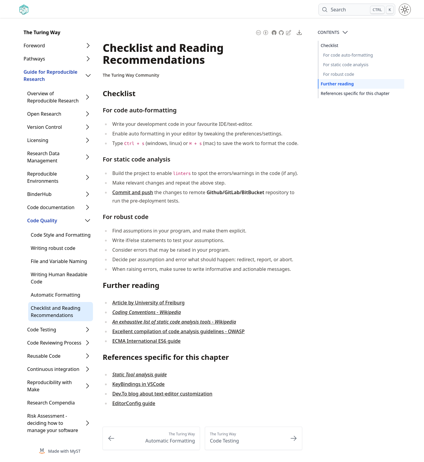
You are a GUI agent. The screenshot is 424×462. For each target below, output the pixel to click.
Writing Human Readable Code (59, 278)
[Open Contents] (345, 32)
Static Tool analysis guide (139, 374)
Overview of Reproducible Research (53, 97)
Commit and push (132, 192)
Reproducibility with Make (49, 386)
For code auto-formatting (348, 55)
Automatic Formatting (55, 295)
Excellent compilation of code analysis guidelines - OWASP (178, 331)
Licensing (37, 140)
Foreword (34, 45)
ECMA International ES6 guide (146, 341)
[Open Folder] (88, 45)
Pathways (34, 58)
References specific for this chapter (355, 93)
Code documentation (50, 207)
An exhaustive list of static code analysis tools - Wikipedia (174, 321)
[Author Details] (131, 75)
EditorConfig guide (133, 403)
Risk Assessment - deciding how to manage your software (52, 423)
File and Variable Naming (59, 261)
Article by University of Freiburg (148, 302)
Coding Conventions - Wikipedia (146, 312)
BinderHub (39, 194)
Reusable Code (43, 356)
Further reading (337, 84)
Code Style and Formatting (61, 235)
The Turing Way (41, 32)
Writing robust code (53, 248)
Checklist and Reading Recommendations (55, 311)
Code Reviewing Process (54, 342)
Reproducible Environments (42, 177)
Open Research (44, 114)
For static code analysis (346, 64)
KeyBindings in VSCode (138, 384)
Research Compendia (51, 402)
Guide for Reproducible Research (50, 75)
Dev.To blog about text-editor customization (162, 393)
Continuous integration (53, 369)
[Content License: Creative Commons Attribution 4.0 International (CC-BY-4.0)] (262, 32)
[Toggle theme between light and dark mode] (405, 10)
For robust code (338, 74)
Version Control (44, 127)
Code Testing (41, 329)
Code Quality (42, 220)
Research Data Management (43, 157)
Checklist (330, 45)
